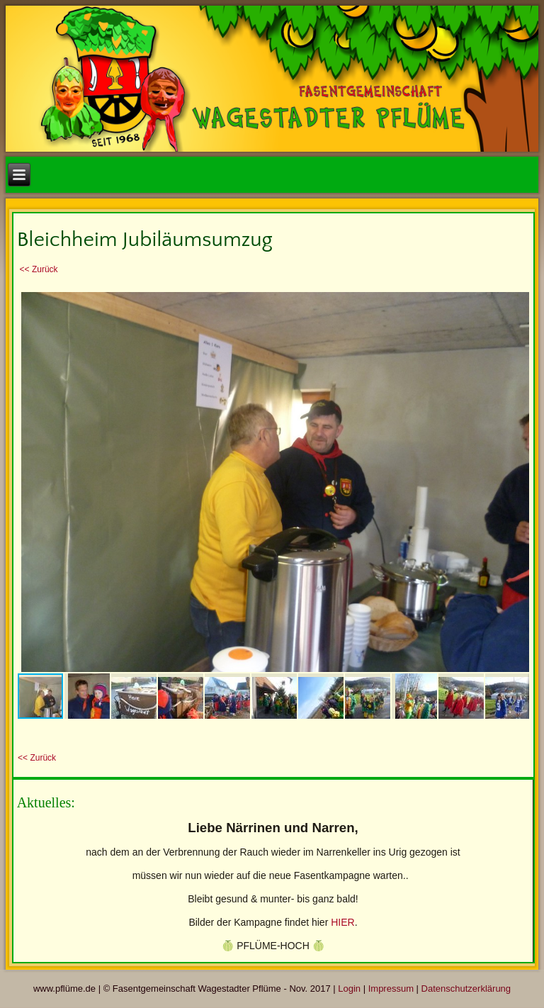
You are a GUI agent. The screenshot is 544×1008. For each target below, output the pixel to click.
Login (349, 989)
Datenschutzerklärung (466, 989)
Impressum (391, 989)
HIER (342, 923)
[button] (516, 300)
